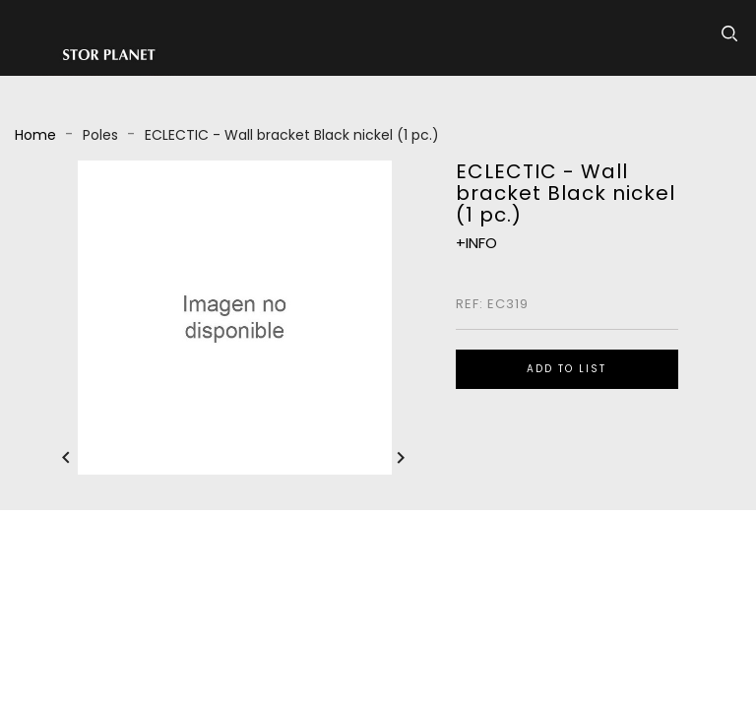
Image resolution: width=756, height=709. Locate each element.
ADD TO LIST (566, 368)
